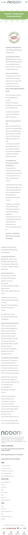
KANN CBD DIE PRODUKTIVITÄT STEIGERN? (12, 454)
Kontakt (3, 519)
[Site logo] (15, 2)
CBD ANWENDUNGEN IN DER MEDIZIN (10, 459)
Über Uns (3, 497)
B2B (2, 495)
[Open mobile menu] (3, 2)
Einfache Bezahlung (6, 473)
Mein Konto (4, 487)
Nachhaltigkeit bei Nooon (7, 476)
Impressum (3, 508)
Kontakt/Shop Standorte (6, 516)
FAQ (2, 513)
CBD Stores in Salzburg (7, 470)
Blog (2, 489)
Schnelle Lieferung (6, 465)
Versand (3, 484)
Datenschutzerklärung (6, 511)
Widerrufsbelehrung (6, 482)
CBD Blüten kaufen (5, 500)
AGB (2, 506)
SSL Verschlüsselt (5, 468)
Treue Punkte (4, 492)
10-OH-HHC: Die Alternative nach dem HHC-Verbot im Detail (13, 449)
